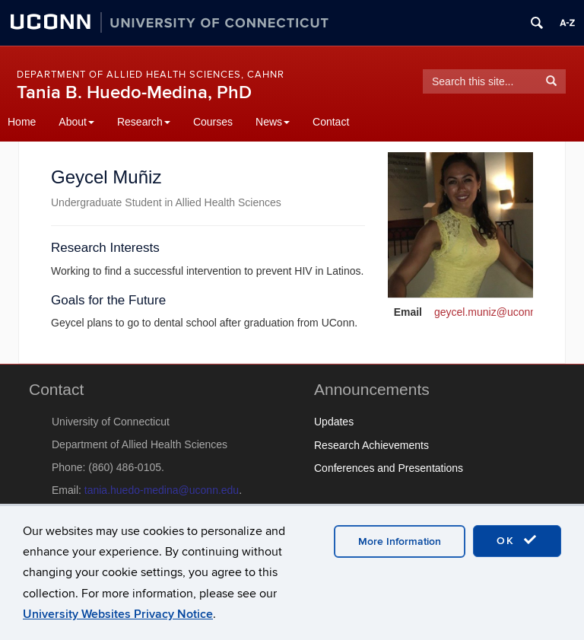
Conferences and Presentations (388, 468)
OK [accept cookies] (517, 540)
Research (143, 122)
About (76, 122)
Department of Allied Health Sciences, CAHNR (150, 74)
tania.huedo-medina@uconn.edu (161, 490)
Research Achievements (371, 445)
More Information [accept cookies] (399, 541)
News (273, 122)
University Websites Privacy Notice (118, 614)
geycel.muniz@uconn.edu (495, 312)
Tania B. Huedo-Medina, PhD (134, 92)
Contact (331, 122)
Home (22, 122)
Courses (213, 122)
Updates (334, 422)
